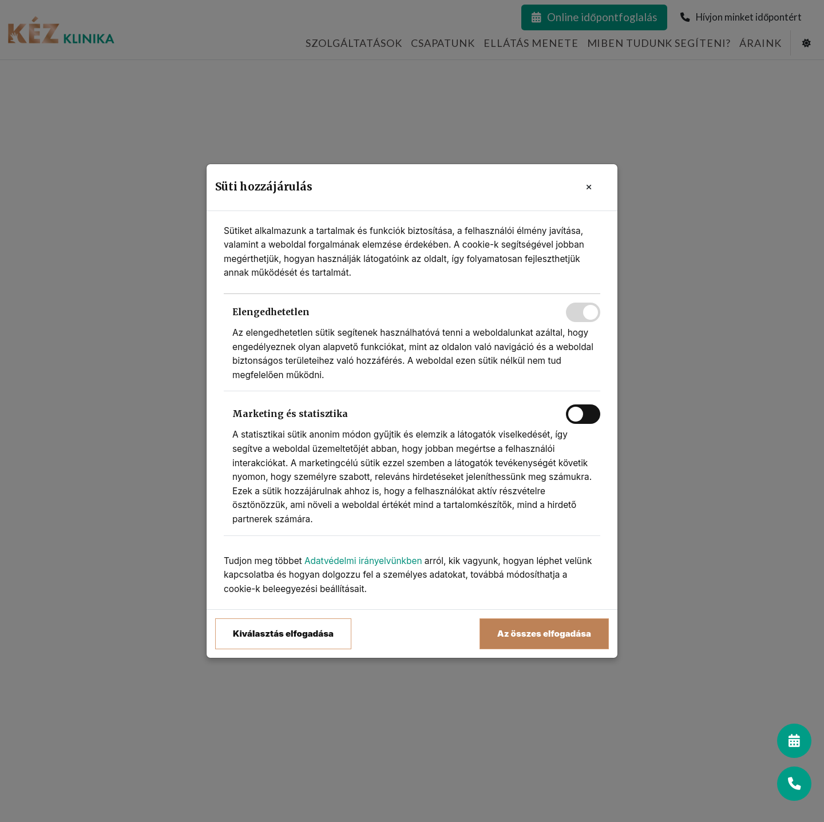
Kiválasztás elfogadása (283, 633)
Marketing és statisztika (290, 413)
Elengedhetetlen (271, 312)
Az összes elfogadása (544, 633)
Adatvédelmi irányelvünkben (363, 560)
